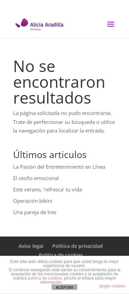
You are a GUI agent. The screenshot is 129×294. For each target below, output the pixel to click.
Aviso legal (31, 246)
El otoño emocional (36, 178)
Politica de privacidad (77, 246)
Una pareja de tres (34, 212)
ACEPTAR (64, 287)
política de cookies (45, 278)
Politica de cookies (61, 255)
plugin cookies (112, 286)
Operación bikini (32, 200)
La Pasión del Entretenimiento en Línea (59, 166)
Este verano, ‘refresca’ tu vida (47, 189)
